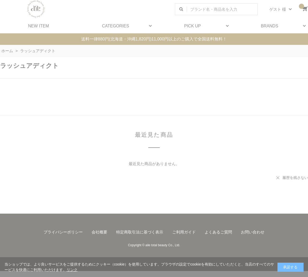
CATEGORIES (115, 26)
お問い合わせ (252, 232)
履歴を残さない (295, 178)
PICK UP (192, 26)
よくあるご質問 (218, 232)
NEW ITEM (38, 26)
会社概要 (99, 232)
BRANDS (269, 26)
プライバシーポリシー (63, 232)
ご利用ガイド (184, 232)
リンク (72, 270)
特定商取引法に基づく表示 (139, 232)
